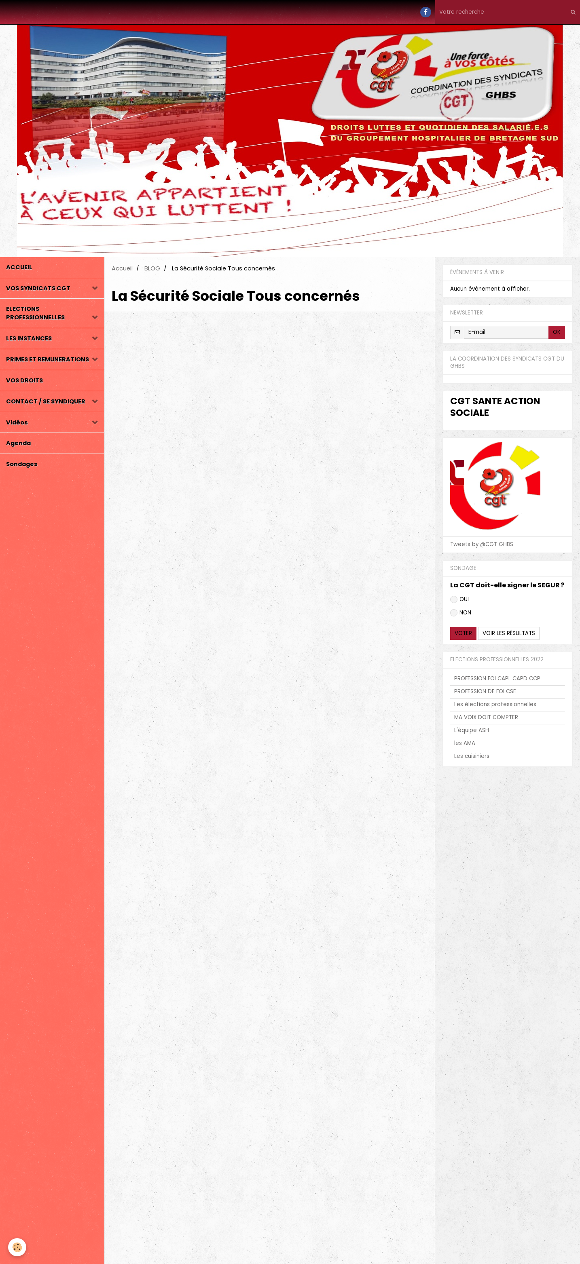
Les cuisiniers (471, 756)
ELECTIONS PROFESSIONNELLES (35, 313)
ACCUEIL (19, 267)
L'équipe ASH (471, 730)
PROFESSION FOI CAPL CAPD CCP (497, 678)
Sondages (22, 464)
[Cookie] (17, 1247)
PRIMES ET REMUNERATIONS (47, 359)
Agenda (18, 443)
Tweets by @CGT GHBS (481, 544)
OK (557, 332)
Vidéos (17, 422)
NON (460, 612)
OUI (459, 599)
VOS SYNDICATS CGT (38, 288)
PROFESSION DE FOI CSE (485, 691)
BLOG (152, 268)
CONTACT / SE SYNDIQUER (45, 401)
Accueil (122, 268)
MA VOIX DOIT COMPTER (486, 717)
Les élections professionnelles (495, 704)
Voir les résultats (509, 633)
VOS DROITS (24, 380)
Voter (463, 633)
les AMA (464, 743)
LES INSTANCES (29, 338)
